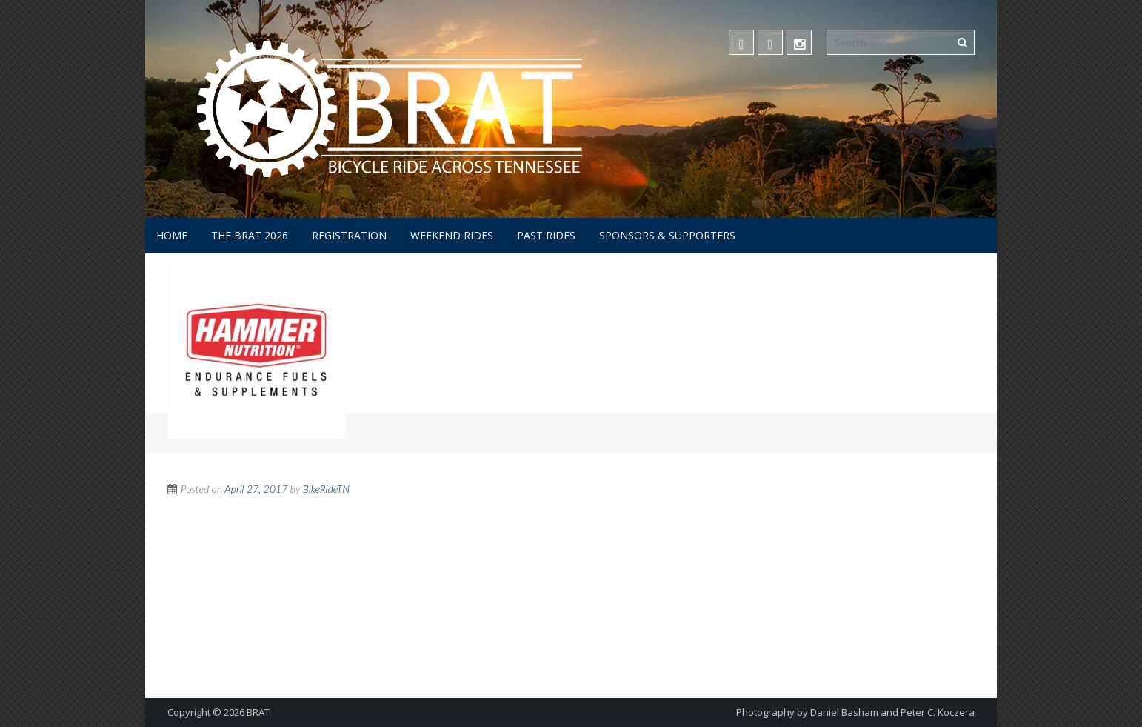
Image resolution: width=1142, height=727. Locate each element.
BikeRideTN (326, 488)
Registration (349, 235)
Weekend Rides (451, 235)
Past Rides (546, 235)
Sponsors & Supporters (667, 235)
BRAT (258, 712)
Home (171, 235)
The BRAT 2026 (249, 235)
